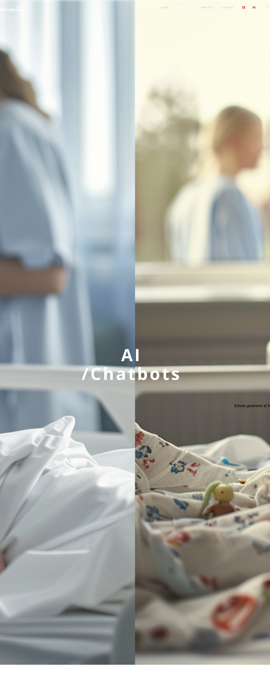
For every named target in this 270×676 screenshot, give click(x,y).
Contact (223, 7)
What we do (179, 7)
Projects (202, 7)
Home (159, 7)
